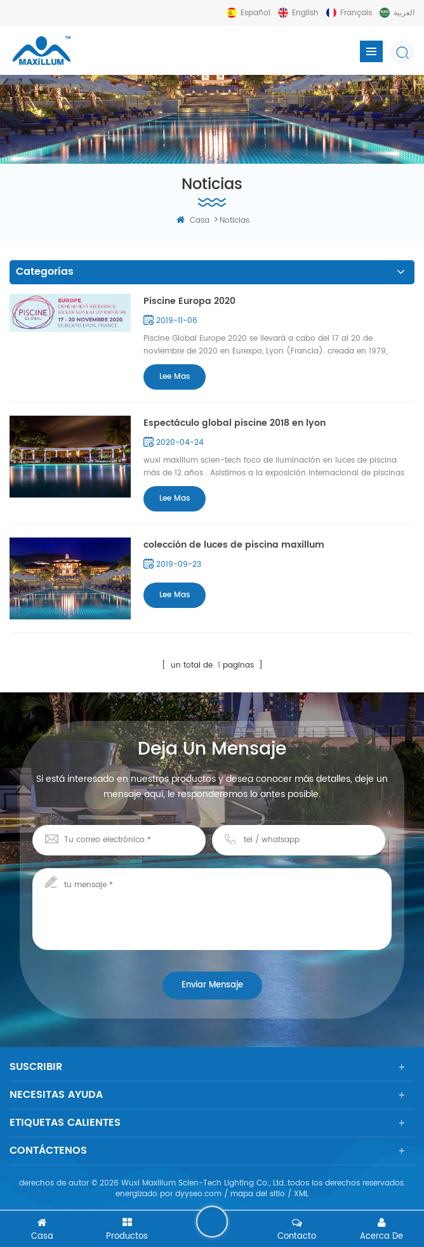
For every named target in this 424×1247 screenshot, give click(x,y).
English (305, 13)
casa (192, 220)
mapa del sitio (257, 1194)
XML (301, 1194)
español (255, 13)
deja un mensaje (212, 1221)
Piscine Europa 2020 (189, 301)
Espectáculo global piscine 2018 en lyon (234, 423)
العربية (404, 13)
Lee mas (174, 377)
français (356, 13)
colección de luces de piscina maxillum (233, 545)
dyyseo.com (198, 1194)
